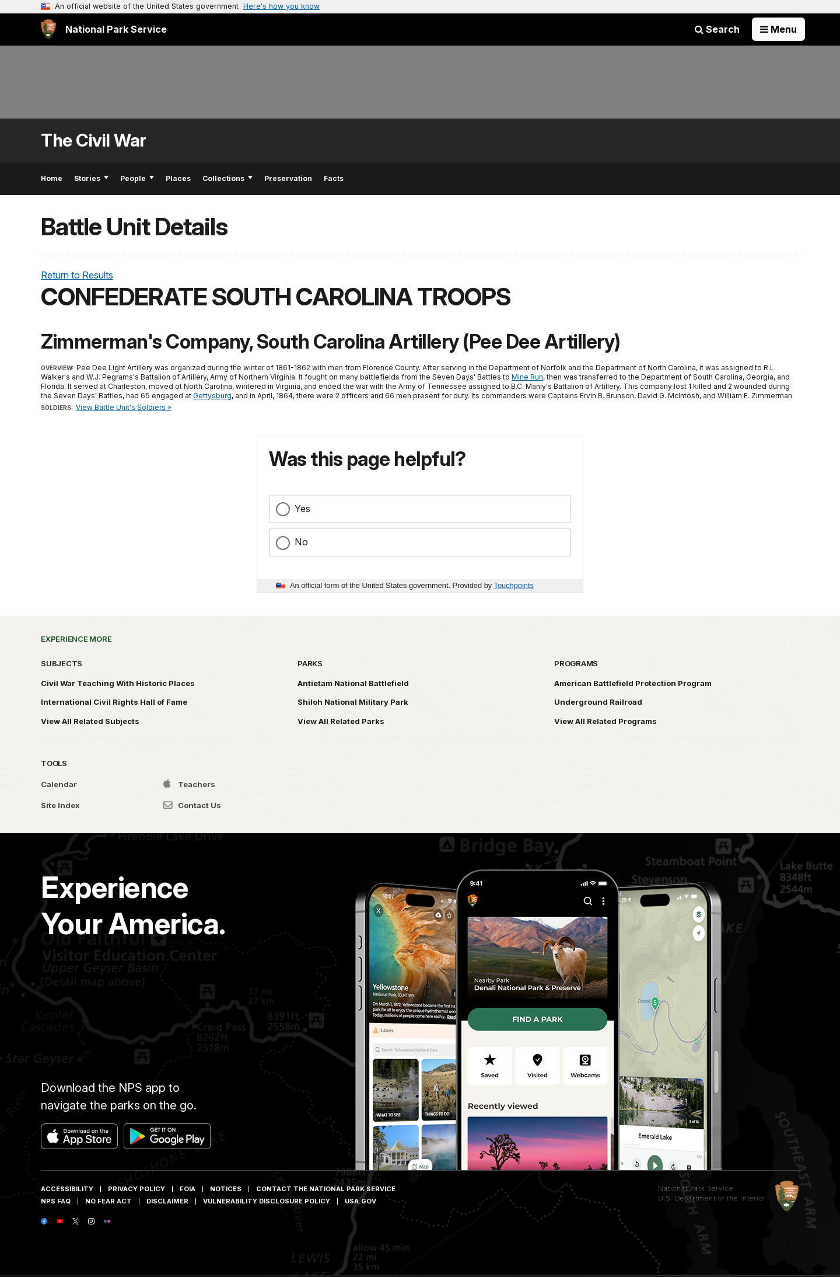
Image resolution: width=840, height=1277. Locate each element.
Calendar (59, 784)
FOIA (187, 1189)
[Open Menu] (778, 29)
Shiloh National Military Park (353, 702)
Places (178, 178)
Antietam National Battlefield (353, 683)
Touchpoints (514, 585)
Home (51, 178)
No (301, 542)
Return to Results (77, 275)
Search (717, 29)
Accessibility (67, 1189)
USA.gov (360, 1201)
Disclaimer (167, 1201)
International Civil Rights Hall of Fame (114, 702)
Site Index (60, 805)
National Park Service (695, 1188)
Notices (226, 1189)
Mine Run (527, 377)
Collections (227, 178)
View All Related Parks (341, 721)
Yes (302, 508)
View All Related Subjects (90, 721)
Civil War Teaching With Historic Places (118, 683)
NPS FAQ (56, 1201)
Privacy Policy (136, 1189)
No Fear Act (108, 1201)
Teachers (189, 784)
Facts (334, 178)
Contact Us (192, 805)
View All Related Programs (605, 721)
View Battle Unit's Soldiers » (124, 407)
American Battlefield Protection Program (633, 683)
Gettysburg (212, 395)
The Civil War (93, 140)
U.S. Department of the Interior (712, 1198)
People (137, 178)
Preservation (288, 178)
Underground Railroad (598, 702)
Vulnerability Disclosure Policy (266, 1201)
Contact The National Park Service (326, 1189)
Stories (91, 178)
